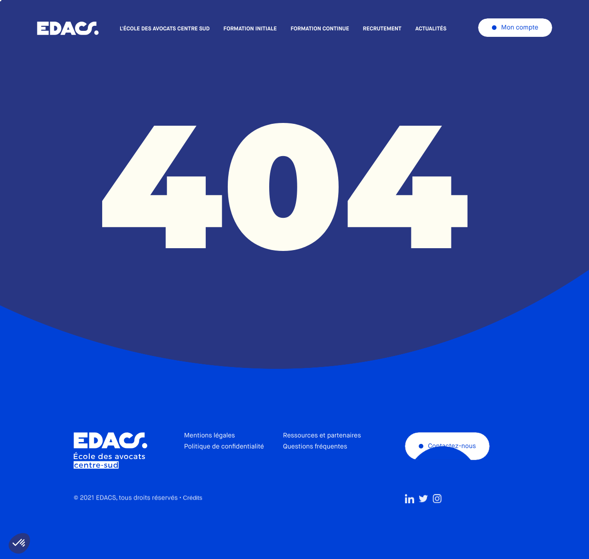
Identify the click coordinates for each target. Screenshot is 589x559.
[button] (19, 543)
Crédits (192, 518)
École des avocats (68, 28)
